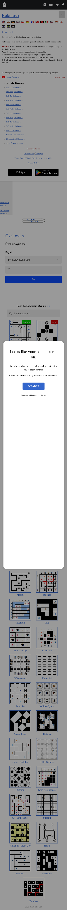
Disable (33, 386)
